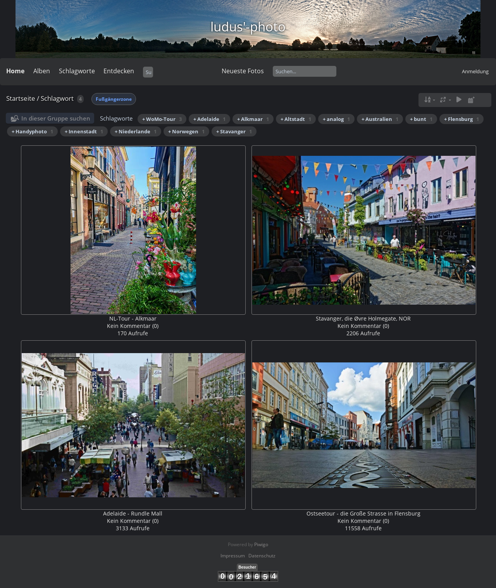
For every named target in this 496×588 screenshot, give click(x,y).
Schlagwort (57, 98)
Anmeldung (475, 71)
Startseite (20, 98)
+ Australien (380, 119)
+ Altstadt (296, 119)
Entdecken (118, 71)
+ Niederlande (136, 131)
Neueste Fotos (243, 71)
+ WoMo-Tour (162, 119)
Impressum (232, 555)
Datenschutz (262, 555)
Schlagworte (77, 71)
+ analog (336, 119)
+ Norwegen (186, 131)
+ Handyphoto (32, 131)
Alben (41, 71)
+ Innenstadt (84, 131)
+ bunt (421, 119)
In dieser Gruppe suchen (55, 118)
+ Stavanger (234, 131)
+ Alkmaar (253, 119)
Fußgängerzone (114, 99)
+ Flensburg (461, 119)
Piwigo (261, 544)
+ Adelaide (209, 119)
